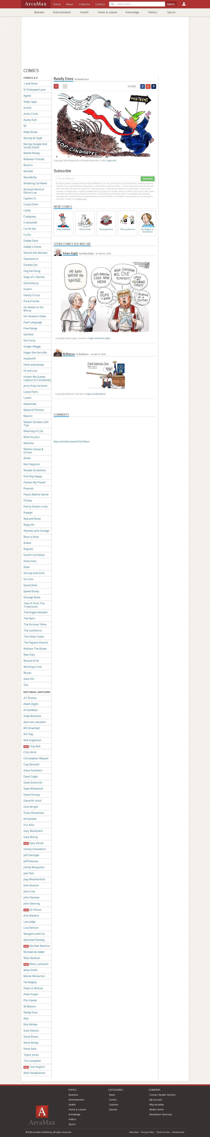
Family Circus (31, 295)
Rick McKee (30, 1024)
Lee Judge (29, 921)
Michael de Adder (34, 952)
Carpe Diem (30, 204)
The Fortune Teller (35, 624)
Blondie (28, 171)
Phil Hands (30, 1000)
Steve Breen (30, 1036)
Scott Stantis (31, 1030)
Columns (113, 1104)
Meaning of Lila (33, 431)
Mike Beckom (31, 958)
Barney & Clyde (32, 138)
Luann (27, 398)
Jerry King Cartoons (35, 386)
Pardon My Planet (34, 482)
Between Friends (33, 159)
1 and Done (30, 83)
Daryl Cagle (30, 776)
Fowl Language (32, 322)
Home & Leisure (107, 12)
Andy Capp (30, 101)
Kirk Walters (31, 915)
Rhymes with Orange (36, 531)
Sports (171, 12)
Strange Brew (31, 597)
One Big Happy (32, 476)
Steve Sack (29, 1049)
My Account (155, 1099)
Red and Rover (32, 518)
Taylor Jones (31, 1055)
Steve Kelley (30, 1042)
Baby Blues (30, 132)
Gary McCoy (30, 837)
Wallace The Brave (35, 648)
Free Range (30, 328)
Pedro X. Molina (33, 988)
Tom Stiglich (34, 1067)
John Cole (29, 891)
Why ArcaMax (156, 1104)
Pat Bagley (30, 982)
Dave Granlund (32, 782)
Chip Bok (32, 746)
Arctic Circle (30, 114)
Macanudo (29, 404)
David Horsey (31, 794)
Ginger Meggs (32, 346)
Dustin (27, 289)
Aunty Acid (29, 120)
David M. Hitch (32, 800)
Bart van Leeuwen (34, 722)
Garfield (28, 334)
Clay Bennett (31, 764)
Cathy (27, 210)
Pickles (27, 500)
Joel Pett (28, 873)
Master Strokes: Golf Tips (36, 423)
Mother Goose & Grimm (33, 450)
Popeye (27, 512)
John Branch (31, 885)
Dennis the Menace (35, 253)
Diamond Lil (30, 259)
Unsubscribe (178, 1132)
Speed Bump (31, 591)
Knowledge (132, 12)
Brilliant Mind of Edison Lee (33, 191)
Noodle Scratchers (34, 470)
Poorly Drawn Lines (35, 506)
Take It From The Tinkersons (34, 605)
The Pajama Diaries (35, 642)
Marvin (27, 416)
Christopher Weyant (35, 758)
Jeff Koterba (30, 861)
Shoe (26, 567)
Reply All (28, 524)
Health (84, 12)
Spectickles (30, 585)
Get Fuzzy (29, 340)
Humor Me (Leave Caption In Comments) (37, 378)
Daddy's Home (32, 247)
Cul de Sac (29, 228)
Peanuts (28, 488)
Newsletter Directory (160, 1114)
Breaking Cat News (35, 183)
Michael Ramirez (36, 946)
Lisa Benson (31, 928)
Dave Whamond (33, 788)
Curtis (27, 234)
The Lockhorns (32, 630)
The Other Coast (33, 636)
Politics (152, 12)
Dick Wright (30, 807)
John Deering (31, 903)
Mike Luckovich (35, 964)
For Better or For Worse (33, 308)
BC (25, 126)
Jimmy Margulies (33, 867)
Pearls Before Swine (36, 494)
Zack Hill (28, 679)
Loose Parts (30, 392)
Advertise (134, 1132)
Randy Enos (30, 1012)
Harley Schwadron (34, 849)
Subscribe (148, 179)
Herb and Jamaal (33, 364)
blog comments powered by (71, 441)
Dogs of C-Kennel (34, 277)
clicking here (82, 199)
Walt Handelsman (34, 1073)
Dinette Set (30, 265)
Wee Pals (29, 654)
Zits (25, 685)
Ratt (26, 1018)
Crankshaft (30, 222)
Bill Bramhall (31, 728)
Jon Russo (32, 910)
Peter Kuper (30, 994)
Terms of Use (163, 1132)
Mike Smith (30, 970)
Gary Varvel (33, 843)
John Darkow (31, 897)
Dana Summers (32, 770)
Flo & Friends (31, 301)
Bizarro (28, 165)
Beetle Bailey (31, 153)
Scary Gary (29, 561)
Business (39, 12)
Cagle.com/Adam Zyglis (99, 338)
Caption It (29, 198)
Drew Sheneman (33, 813)
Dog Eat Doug (31, 271)
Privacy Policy (147, 1132)
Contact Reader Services (162, 1094)
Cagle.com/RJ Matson (95, 394)
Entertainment (62, 12)
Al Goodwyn (30, 710)
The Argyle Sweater (35, 612)
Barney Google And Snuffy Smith (35, 145)
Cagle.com (111, 160)
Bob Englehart (32, 740)
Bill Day (28, 734)
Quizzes (113, 1109)
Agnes (27, 95)
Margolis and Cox (34, 934)
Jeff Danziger (31, 855)
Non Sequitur (31, 464)
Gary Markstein (33, 831)
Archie (27, 108)
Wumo (27, 673)
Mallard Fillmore (33, 410)
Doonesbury (31, 283)
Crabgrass (29, 216)
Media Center (156, 1109)
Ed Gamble (30, 819)
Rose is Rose (31, 537)
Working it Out (32, 667)
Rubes (27, 543)
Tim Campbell (32, 1061)
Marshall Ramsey (34, 940)
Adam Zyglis (30, 704)
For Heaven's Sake (34, 316)
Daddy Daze (30, 240)
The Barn (29, 618)
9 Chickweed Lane (34, 89)
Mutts (27, 458)
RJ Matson (29, 1006)
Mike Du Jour (31, 437)
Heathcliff (29, 358)
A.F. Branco (30, 698)
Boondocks (30, 177)
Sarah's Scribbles (34, 555)
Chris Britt (29, 752)
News (112, 1094)
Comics (113, 1099)
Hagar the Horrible (35, 352)
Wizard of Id (30, 661)
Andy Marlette (32, 716)
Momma (28, 443)
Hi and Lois (30, 370)
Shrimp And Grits (34, 573)
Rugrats (28, 549)
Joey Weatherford (34, 879)
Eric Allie (28, 825)
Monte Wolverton (34, 976)
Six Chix (28, 579)
